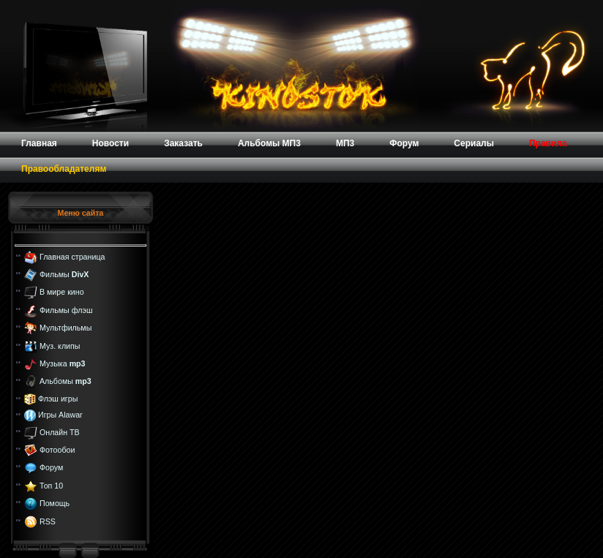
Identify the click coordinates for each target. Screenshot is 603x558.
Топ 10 (51, 485)
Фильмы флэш (66, 310)
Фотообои (57, 449)
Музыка (63, 363)
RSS (48, 520)
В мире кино (62, 291)
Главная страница (72, 256)
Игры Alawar (60, 414)
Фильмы (64, 274)
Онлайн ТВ (60, 431)
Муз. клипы (60, 345)
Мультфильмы (65, 327)
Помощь (55, 503)
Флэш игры (58, 398)
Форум (51, 467)
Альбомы (65, 381)
